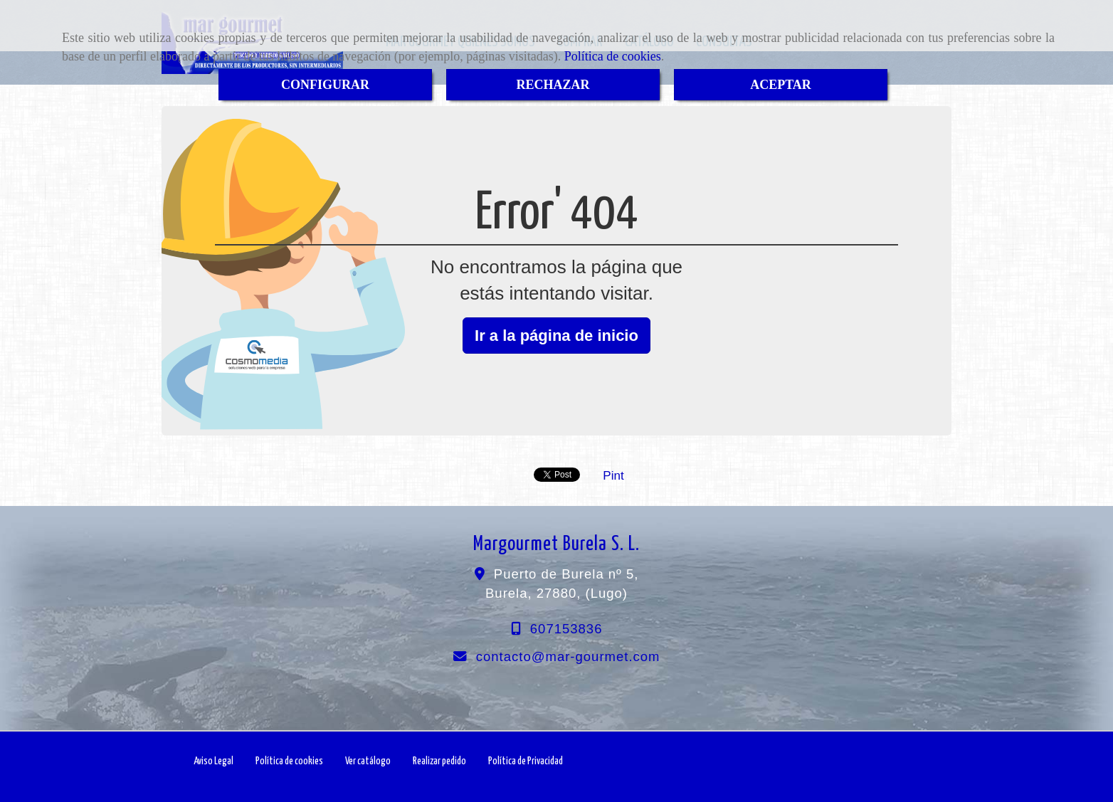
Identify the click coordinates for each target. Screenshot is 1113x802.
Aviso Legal (213, 761)
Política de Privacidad (525, 761)
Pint (613, 475)
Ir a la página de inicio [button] (556, 335)
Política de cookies (612, 56)
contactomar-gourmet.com (568, 656)
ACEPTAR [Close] (780, 85)
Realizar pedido (439, 761)
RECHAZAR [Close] (552, 85)
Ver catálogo (368, 761)
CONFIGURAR (325, 85)
